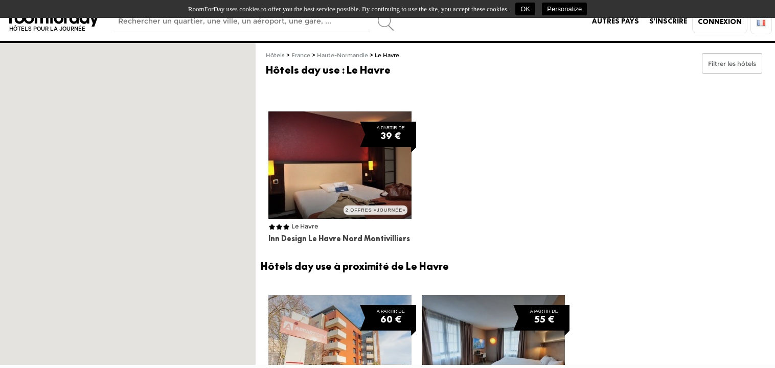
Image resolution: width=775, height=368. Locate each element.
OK (525, 9)
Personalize (564, 9)
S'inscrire (668, 21)
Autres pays (615, 21)
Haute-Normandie (342, 55)
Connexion (720, 21)
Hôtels (275, 55)
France (300, 55)
